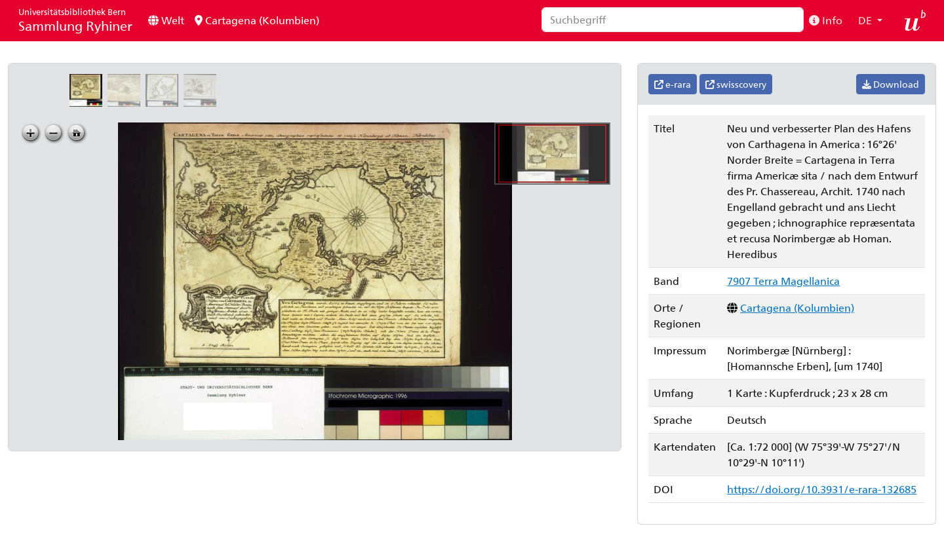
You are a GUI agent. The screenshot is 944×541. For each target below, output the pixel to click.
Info (825, 20)
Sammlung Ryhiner (75, 20)
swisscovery (735, 84)
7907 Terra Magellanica (783, 281)
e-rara (672, 84)
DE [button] (866, 20)
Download (890, 84)
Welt (166, 20)
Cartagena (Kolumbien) (257, 20)
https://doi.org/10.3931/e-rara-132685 (821, 489)
